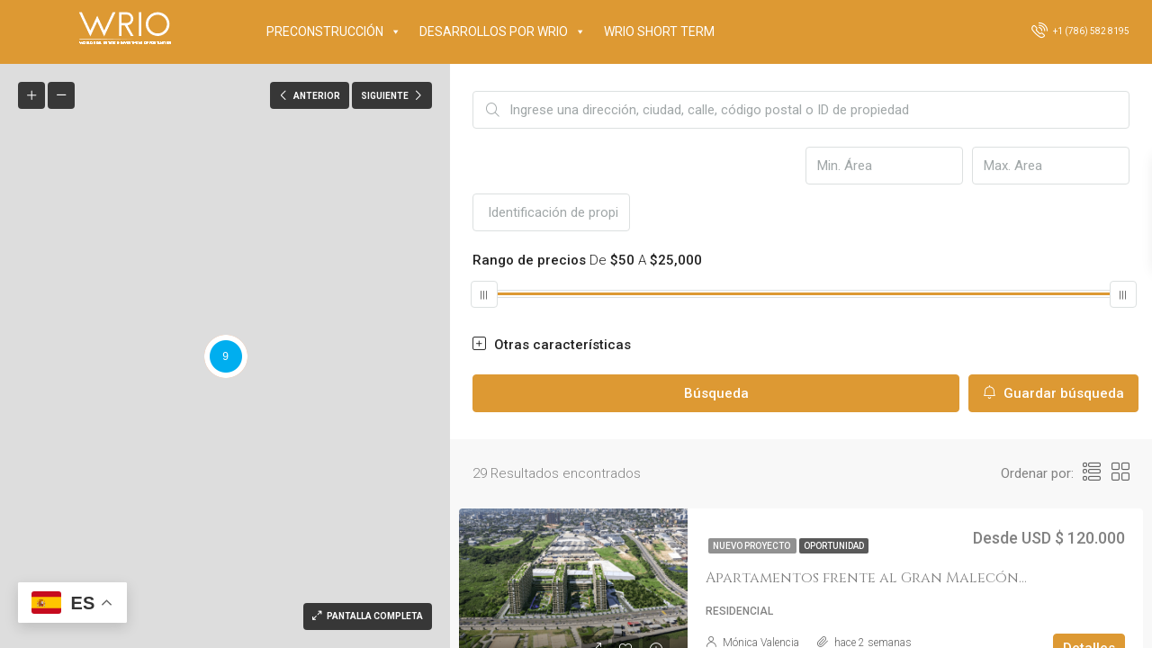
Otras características (551, 345)
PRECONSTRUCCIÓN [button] (333, 32)
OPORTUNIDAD (834, 546)
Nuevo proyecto (752, 546)
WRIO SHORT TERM (659, 31)
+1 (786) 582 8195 (1080, 30)
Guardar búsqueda (1053, 393)
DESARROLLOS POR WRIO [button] (502, 32)
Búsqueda (716, 393)
